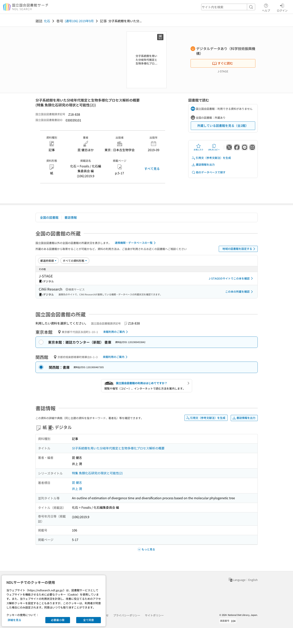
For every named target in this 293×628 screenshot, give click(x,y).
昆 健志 (77, 482)
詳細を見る (14, 620)
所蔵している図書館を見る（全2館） (222, 125)
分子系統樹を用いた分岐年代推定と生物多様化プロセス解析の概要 (118, 448)
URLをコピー (214, 147)
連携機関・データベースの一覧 (136, 243)
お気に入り (198, 147)
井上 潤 (77, 488)
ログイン (282, 7)
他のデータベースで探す (208, 172)
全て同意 (88, 620)
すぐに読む (222, 63)
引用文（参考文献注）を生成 (211, 158)
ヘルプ (266, 7)
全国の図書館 (49, 217)
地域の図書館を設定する (239, 249)
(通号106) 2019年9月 (79, 21)
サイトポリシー (154, 615)
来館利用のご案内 (116, 332)
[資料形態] (74, 261)
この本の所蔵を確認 (239, 291)
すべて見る (152, 168)
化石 (47, 21)
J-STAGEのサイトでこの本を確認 (231, 278)
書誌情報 (70, 217)
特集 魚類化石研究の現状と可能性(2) (97, 473)
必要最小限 (57, 620)
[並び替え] (48, 261)
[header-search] (228, 7)
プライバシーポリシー (126, 615)
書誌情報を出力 (203, 165)
